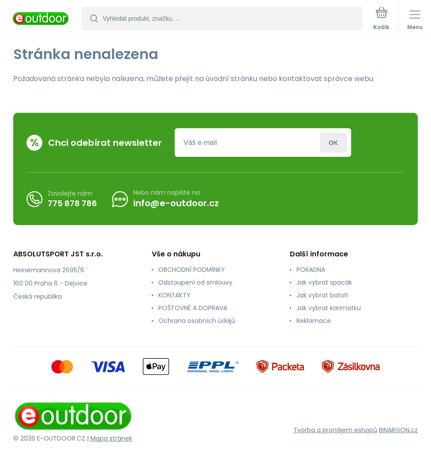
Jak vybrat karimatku (328, 308)
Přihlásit (333, 142)
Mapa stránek (111, 438)
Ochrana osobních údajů (196, 320)
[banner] (41, 19)
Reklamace (313, 320)
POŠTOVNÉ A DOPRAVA (192, 308)
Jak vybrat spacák (324, 282)
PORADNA (310, 269)
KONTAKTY (174, 295)
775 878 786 (72, 202)
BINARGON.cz (398, 430)
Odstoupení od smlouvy (195, 282)
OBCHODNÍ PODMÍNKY (191, 269)
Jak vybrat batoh (322, 295)
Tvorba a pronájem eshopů (335, 430)
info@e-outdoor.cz (176, 203)
